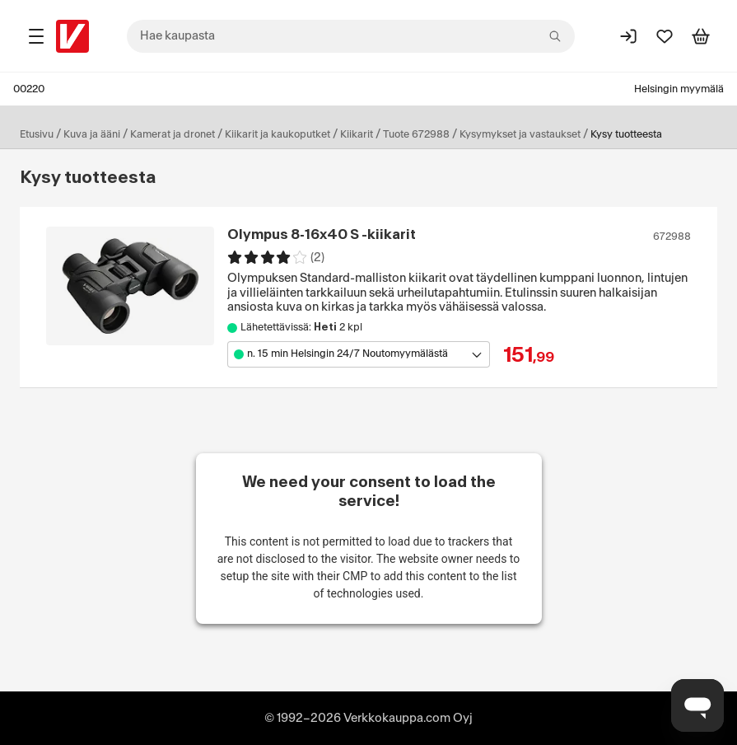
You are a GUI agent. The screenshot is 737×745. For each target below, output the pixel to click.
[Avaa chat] (697, 705)
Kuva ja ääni (91, 134)
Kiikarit (356, 134)
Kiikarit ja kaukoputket (277, 134)
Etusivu (37, 134)
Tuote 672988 (416, 134)
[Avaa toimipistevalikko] (358, 354)
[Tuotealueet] (36, 36)
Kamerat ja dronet (172, 134)
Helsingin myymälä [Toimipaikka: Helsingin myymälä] (679, 89)
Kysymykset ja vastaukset (520, 134)
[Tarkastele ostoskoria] (700, 36)
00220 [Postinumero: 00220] (28, 89)
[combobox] (351, 36)
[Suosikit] (664, 36)
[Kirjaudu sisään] (628, 36)
